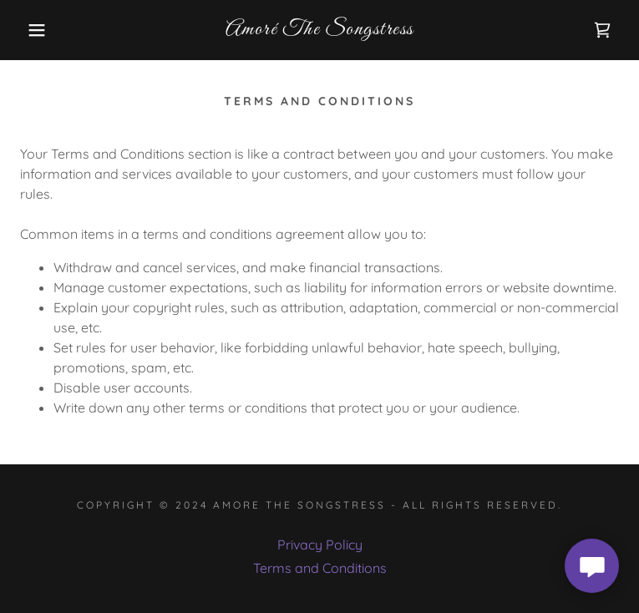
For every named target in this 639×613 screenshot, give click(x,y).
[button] (41, 30)
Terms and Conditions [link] (320, 568)
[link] (319, 30)
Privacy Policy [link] (320, 544)
